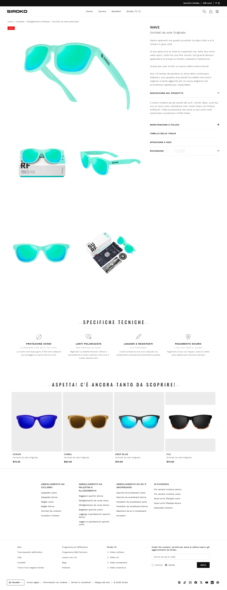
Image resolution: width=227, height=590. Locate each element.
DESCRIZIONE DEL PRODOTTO (166, 93)
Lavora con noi (69, 557)
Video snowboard (117, 562)
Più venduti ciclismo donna (167, 489)
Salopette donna (49, 497)
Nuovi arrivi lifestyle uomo (167, 498)
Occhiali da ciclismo (51, 511)
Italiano (16, 582)
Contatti (21, 562)
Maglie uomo (47, 502)
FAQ (19, 557)
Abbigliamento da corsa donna (94, 505)
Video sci (113, 557)
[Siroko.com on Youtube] (206, 582)
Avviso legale (33, 582)
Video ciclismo (115, 552)
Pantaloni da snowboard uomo (131, 502)
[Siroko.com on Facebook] (195, 582)
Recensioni (167, 151)
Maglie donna (47, 506)
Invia (203, 565)
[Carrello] (211, 11)
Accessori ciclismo (50, 515)
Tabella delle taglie (163, 133)
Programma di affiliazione (75, 547)
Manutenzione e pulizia (164, 125)
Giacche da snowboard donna (131, 497)
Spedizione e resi (161, 142)
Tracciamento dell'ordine (29, 552)
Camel (68, 454)
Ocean (17, 454)
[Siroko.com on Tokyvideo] (217, 582)
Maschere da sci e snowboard (131, 511)
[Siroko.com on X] (201, 582)
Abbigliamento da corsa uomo (93, 500)
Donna (159, 565)
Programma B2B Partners (74, 552)
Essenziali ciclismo (163, 508)
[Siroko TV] (179, 582)
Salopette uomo (49, 493)
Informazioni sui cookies (55, 582)
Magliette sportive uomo (91, 509)
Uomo (171, 565)
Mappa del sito (102, 582)
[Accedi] (217, 11)
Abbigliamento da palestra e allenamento (90, 487)
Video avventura (116, 567)
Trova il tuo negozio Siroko (30, 567)
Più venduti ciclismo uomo (167, 494)
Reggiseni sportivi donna (91, 496)
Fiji (168, 454)
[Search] (204, 11)
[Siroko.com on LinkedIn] (212, 582)
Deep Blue (121, 454)
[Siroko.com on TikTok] (184, 582)
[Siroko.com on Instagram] (190, 582)
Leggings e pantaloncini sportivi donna (94, 515)
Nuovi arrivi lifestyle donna (167, 503)
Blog (64, 562)
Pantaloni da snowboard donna (132, 506)
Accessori (121, 515)
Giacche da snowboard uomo (130, 493)
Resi (19, 547)
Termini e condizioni (81, 582)
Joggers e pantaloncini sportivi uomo (94, 523)
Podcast (66, 567)
